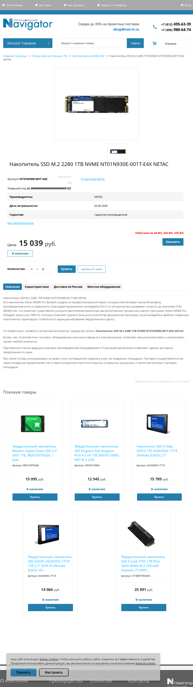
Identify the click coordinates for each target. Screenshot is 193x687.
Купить (66, 269)
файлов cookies (145, 663)
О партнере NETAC (93, 179)
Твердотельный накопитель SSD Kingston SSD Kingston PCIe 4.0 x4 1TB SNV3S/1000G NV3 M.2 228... (96, 453)
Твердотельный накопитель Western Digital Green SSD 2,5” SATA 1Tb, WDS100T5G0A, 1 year (34, 453)
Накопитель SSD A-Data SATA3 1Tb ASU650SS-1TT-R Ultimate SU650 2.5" (157, 450)
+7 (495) (176, 30)
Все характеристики (20, 223)
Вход (188, 5)
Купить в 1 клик (91, 269)
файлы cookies (48, 659)
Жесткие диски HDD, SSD (88, 56)
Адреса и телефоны (113, 5)
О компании (14, 5)
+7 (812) (176, 24)
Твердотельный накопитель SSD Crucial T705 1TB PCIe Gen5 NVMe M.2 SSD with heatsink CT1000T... (143, 563)
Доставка (45, 5)
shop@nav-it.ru (126, 29)
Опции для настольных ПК (49, 56)
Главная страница (15, 56)
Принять (23, 672)
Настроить (54, 672)
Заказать (173, 242)
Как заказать (76, 5)
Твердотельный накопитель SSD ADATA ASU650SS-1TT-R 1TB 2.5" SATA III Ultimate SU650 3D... (50, 563)
